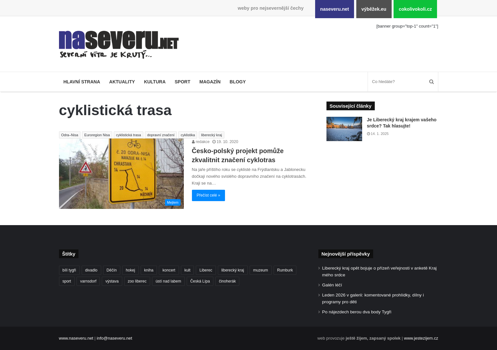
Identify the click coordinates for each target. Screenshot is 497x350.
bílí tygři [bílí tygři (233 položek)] (69, 270)
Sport (182, 81)
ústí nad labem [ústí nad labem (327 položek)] (168, 281)
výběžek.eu (373, 9)
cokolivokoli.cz (415, 9)
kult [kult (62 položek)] (187, 270)
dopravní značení (160, 135)
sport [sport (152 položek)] (67, 281)
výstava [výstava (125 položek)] (112, 281)
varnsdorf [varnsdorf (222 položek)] (88, 281)
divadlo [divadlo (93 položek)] (91, 270)
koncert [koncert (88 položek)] (168, 270)
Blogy (238, 81)
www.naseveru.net (76, 338)
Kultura (155, 81)
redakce (201, 141)
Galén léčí (332, 285)
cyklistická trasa (128, 135)
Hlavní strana (82, 81)
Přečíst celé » (208, 195)
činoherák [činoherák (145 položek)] (227, 281)
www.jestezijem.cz (421, 338)
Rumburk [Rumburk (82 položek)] (285, 270)
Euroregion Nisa (97, 135)
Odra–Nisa (69, 135)
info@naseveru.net (114, 338)
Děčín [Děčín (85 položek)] (112, 270)
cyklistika (188, 135)
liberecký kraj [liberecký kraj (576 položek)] (232, 270)
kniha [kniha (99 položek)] (149, 270)
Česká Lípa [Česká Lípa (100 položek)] (200, 281)
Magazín (209, 81)
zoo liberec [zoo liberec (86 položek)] (137, 281)
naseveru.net (334, 9)
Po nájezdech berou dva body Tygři (357, 311)
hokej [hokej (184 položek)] (130, 270)
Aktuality (122, 81)
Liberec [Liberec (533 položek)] (205, 270)
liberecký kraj (211, 135)
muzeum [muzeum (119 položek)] (260, 270)
